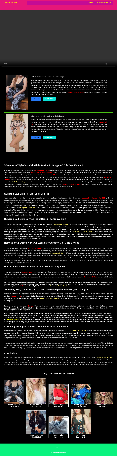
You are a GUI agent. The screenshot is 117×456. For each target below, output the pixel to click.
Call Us (36, 99)
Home (91, 3)
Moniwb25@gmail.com (103, 3)
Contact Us (49, 99)
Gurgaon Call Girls (10, 3)
